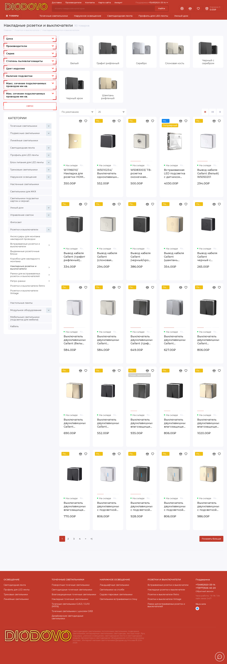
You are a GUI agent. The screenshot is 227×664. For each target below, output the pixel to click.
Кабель (14, 326)
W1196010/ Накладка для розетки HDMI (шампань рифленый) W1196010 (74, 173)
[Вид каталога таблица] (220, 112)
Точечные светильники (54, 15)
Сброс (30, 106)
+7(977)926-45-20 (206, 587)
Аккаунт (118, 2)
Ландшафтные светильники (114, 585)
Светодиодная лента (119, 15)
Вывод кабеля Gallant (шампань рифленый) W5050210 (174, 257)
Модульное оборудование (30, 310)
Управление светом (30, 215)
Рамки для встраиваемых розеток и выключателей (30, 275)
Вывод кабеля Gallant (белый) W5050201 (208, 173)
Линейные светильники (24, 140)
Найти (161, 8)
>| (91, 538)
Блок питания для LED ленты (30, 162)
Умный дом (181, 15)
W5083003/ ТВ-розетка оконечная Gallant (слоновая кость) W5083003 (141, 173)
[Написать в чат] (219, 656)
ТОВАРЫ (12, 16)
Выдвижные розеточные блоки (24, 252)
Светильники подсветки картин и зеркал (24, 199)
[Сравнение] (190, 8)
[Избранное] (198, 8)
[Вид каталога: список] (212, 112)
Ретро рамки (30, 281)
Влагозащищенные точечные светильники (74, 594)
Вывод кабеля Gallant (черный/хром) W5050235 (141, 257)
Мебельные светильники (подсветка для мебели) (24, 318)
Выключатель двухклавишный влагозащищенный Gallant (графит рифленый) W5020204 (141, 423)
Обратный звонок (204, 591)
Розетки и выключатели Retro (27, 285)
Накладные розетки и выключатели (30, 267)
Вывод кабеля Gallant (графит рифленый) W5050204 (74, 257)
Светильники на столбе (112, 589)
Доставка (57, 2)
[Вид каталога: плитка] (205, 112)
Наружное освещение (87, 15)
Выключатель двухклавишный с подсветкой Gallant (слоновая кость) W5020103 (175, 506)
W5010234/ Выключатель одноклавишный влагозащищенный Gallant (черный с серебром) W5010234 (108, 173)
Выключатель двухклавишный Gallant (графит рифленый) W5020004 (141, 340)
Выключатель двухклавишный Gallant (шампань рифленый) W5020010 (74, 423)
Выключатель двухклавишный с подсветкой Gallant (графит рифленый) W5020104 (141, 506)
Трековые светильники (30, 169)
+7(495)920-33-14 (151, 2)
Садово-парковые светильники (116, 594)
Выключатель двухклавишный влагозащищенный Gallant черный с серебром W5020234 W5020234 (74, 506)
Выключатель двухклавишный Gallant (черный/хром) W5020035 (208, 340)
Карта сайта (104, 2)
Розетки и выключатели (30, 229)
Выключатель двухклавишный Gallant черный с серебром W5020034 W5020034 (108, 423)
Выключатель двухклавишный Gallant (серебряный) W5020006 (175, 340)
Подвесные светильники (30, 133)
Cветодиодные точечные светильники (72, 589)
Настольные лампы (21, 302)
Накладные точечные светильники (70, 599)
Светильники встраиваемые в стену (118, 599)
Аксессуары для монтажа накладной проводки (25, 237)
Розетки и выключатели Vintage (24, 292)
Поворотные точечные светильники (70, 585)
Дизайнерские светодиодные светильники (67, 617)
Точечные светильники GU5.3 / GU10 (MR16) (71, 605)
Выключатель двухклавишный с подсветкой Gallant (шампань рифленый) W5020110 (208, 506)
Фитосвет (16, 222)
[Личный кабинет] (182, 8)
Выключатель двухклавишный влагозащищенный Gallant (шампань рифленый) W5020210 (208, 423)
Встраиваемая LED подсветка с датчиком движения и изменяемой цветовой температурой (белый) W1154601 (174, 173)
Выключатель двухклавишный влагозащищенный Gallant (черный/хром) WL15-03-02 (175, 423)
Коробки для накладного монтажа (25, 260)
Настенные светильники (24, 184)
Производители (73, 2)
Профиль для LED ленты (153, 15)
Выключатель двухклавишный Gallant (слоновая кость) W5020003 (108, 340)
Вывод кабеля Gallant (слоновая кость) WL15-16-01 (108, 257)
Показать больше (211, 538)
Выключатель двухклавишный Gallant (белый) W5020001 (74, 340)
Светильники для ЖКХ (23, 191)
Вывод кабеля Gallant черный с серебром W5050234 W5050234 (207, 257)
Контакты (90, 2)
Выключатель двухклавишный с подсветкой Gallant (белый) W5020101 (108, 506)
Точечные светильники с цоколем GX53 (72, 611)
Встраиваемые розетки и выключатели (30, 245)
